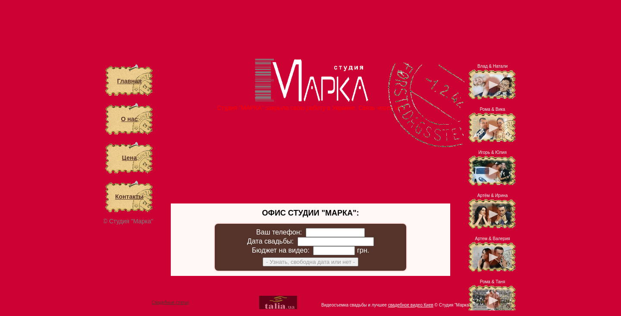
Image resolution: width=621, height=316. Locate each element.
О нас (129, 119)
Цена (129, 157)
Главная (129, 81)
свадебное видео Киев (410, 305)
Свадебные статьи (170, 302)
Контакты (129, 196)
